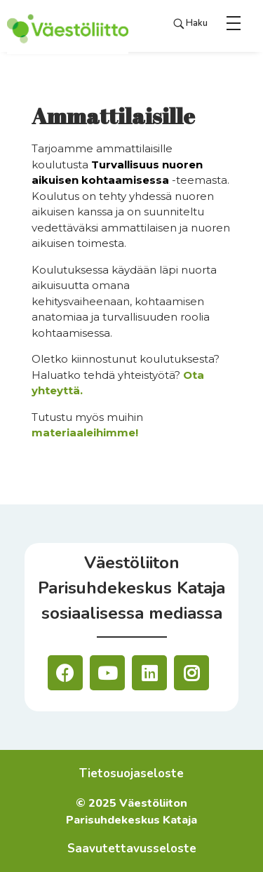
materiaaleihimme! (85, 432)
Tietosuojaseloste (131, 773)
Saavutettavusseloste (131, 848)
